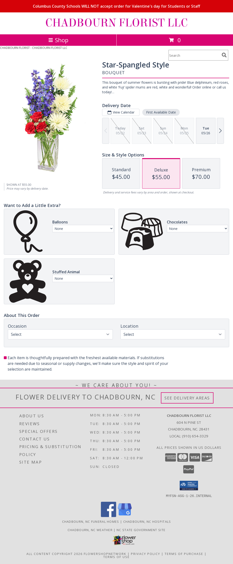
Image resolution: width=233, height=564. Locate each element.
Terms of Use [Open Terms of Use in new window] (116, 556)
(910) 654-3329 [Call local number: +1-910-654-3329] (195, 436)
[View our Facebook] (108, 515)
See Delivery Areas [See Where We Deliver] (187, 398)
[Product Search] (194, 55)
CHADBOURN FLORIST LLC (116, 23)
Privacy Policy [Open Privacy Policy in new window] (145, 553)
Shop (58, 40)
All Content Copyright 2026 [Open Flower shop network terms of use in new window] (54, 553)
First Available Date (161, 112)
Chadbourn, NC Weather (90, 530)
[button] (189, 485)
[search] (224, 55)
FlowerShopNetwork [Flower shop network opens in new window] (105, 553)
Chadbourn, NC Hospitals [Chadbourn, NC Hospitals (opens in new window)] (147, 521)
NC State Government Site (141, 530)
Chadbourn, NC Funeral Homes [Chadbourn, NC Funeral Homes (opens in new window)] (90, 521)
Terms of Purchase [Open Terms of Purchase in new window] (184, 553)
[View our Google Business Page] (124, 515)
